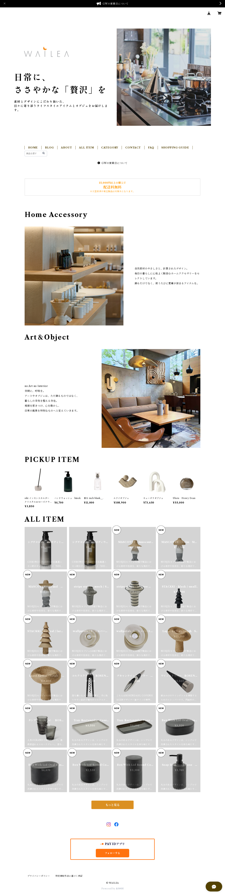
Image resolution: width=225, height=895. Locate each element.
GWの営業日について (112, 163)
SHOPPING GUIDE (175, 147)
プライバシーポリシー (38, 876)
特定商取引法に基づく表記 (69, 876)
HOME (33, 147)
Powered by (112, 888)
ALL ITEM (86, 147)
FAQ (151, 147)
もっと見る (112, 805)
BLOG (49, 147)
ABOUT (66, 147)
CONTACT (133, 147)
